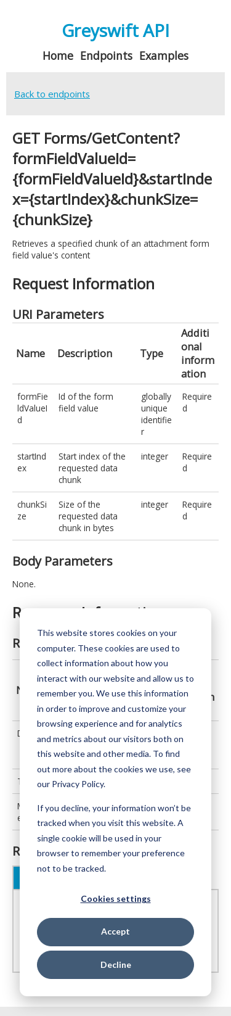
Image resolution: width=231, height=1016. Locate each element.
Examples (163, 55)
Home (58, 55)
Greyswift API (115, 30)
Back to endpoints (52, 94)
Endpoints (106, 55)
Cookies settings (116, 898)
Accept (115, 931)
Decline (115, 964)
